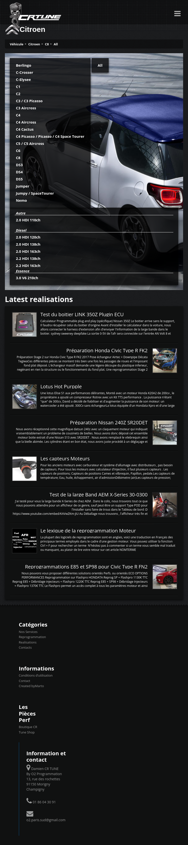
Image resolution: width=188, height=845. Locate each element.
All (56, 44)
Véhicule (17, 44)
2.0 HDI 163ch (28, 251)
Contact (24, 681)
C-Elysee (23, 79)
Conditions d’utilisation (36, 675)
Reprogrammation (32, 637)
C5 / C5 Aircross (30, 143)
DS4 (19, 171)
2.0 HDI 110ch (28, 219)
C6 (18, 150)
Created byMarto (31, 686)
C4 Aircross (26, 122)
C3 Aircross (26, 107)
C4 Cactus (25, 129)
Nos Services (28, 632)
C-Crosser (24, 72)
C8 (47, 44)
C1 (18, 86)
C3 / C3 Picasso (29, 100)
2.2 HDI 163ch (28, 265)
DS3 (19, 164)
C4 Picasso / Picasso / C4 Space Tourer (50, 136)
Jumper (22, 186)
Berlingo (23, 65)
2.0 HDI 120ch (28, 237)
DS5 (19, 179)
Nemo (21, 200)
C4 (18, 115)
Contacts (25, 647)
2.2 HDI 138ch (28, 258)
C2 (18, 93)
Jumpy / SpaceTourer (35, 193)
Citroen (34, 44)
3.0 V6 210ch (27, 277)
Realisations (27, 642)
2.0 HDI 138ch (28, 244)
